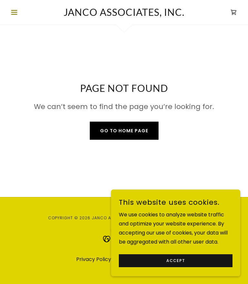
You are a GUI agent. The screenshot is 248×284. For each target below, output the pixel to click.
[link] (124, 14)
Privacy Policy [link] (93, 259)
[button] (25, 12)
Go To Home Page (124, 130)
